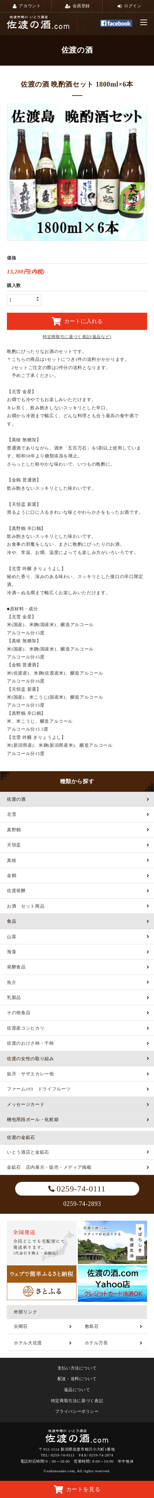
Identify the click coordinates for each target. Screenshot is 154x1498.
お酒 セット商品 (25, 906)
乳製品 (14, 997)
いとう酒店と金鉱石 (28, 1152)
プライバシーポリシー (77, 1411)
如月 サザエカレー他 (30, 1073)
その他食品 (18, 1012)
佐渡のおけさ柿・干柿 (30, 1043)
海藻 (11, 951)
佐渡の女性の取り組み (30, 1058)
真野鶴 (14, 829)
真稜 (11, 860)
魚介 (11, 982)
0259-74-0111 (76, 1188)
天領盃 (14, 844)
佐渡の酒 (16, 799)
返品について (77, 1389)
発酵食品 (16, 966)
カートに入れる (77, 321)
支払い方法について (77, 1368)
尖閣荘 (21, 1326)
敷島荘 (92, 1326)
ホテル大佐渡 (28, 1342)
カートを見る (77, 1489)
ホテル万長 (96, 1342)
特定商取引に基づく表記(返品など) (77, 336)
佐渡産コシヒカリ (25, 1028)
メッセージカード (25, 1104)
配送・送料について (77, 1378)
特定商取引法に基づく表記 (77, 1400)
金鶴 (11, 875)
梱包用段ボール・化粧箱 (33, 1119)
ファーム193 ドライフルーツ (39, 1088)
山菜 (11, 936)
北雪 (11, 814)
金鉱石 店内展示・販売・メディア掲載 (49, 1167)
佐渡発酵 (16, 890)
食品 (11, 921)
